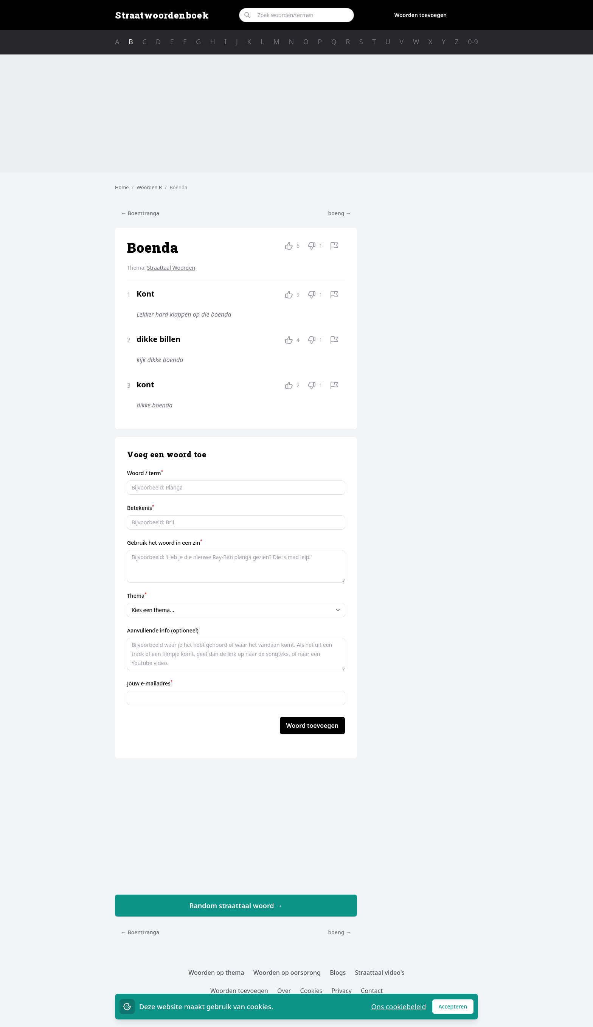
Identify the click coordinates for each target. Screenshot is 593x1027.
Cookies (311, 991)
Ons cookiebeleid (398, 1006)
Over (284, 991)
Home (122, 187)
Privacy (342, 991)
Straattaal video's (380, 972)
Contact (372, 991)
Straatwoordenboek (162, 15)
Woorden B (149, 187)
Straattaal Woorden (171, 267)
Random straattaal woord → (236, 905)
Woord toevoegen (312, 725)
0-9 (473, 41)
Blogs (338, 972)
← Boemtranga (140, 213)
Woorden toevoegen (420, 15)
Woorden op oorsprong (287, 972)
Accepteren (456, 1008)
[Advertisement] (296, 113)
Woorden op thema (216, 972)
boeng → (339, 213)
